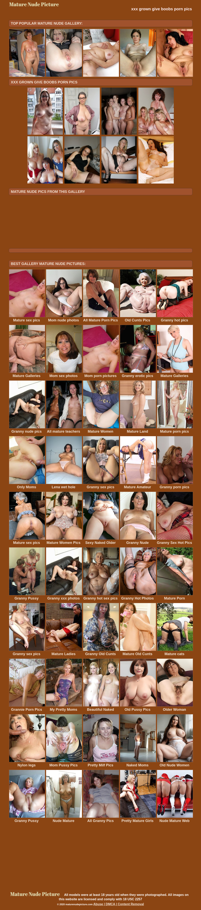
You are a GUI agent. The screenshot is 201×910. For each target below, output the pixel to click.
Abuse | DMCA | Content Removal (118, 904)
